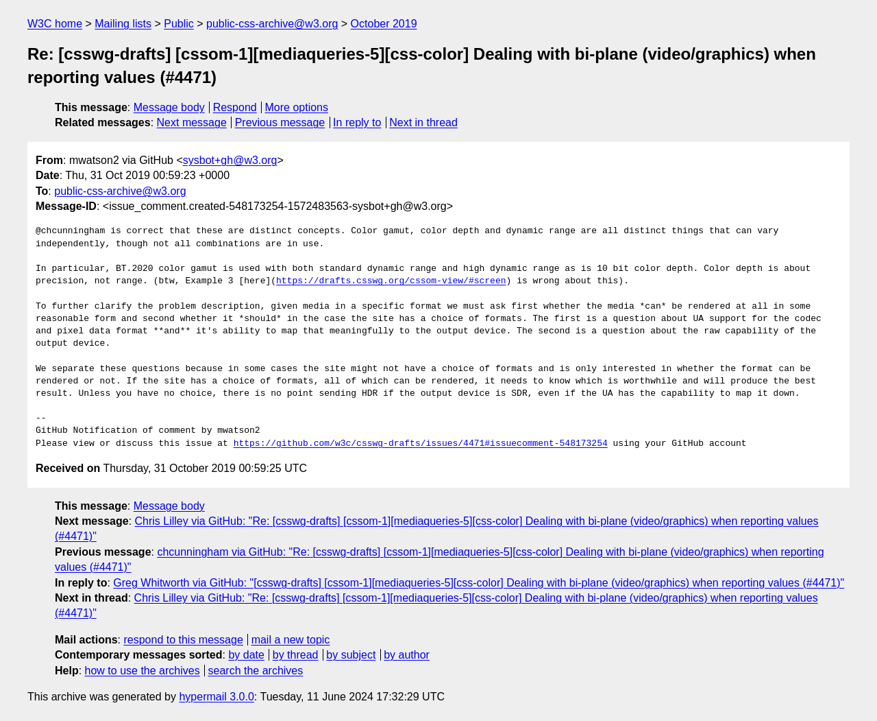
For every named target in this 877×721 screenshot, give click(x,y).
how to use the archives (142, 670)
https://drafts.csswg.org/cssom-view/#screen (391, 281)
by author (407, 655)
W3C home (54, 23)
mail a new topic (290, 640)
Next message (192, 122)
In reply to (357, 122)
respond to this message (183, 640)
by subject (350, 655)
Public (179, 23)
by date (246, 655)
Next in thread (423, 122)
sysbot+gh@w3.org (230, 160)
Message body (169, 107)
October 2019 (384, 23)
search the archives (256, 670)
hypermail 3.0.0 (216, 696)
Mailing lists (123, 23)
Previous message (280, 122)
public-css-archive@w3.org (272, 23)
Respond (235, 107)
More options (297, 107)
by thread (296, 655)
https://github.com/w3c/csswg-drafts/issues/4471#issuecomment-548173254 (421, 444)
